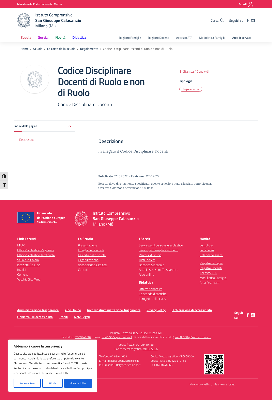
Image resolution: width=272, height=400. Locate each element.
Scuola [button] (26, 37)
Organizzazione (88, 259)
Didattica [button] (79, 37)
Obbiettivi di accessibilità (35, 316)
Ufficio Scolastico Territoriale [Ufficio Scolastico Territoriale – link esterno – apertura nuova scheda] (36, 255)
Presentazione (87, 245)
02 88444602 (83, 337)
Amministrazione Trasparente (158, 269)
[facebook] (248, 20)
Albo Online (73, 310)
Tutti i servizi (147, 259)
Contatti (83, 269)
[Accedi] (246, 4)
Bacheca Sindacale (151, 264)
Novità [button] (60, 37)
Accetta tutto (78, 383)
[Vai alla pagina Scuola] (37, 48)
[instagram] (253, 20)
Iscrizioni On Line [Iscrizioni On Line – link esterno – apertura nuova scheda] (28, 264)
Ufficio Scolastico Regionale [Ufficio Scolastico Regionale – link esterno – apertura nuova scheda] (35, 250)
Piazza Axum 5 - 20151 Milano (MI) (141, 333)
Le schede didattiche (153, 293)
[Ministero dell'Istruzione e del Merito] (39, 4)
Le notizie (206, 245)
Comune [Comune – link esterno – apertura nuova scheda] (22, 274)
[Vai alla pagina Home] (24, 48)
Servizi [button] (43, 37)
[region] (52, 366)
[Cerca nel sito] (217, 20)
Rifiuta (52, 383)
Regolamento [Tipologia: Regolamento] (191, 89)
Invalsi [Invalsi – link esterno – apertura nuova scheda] (21, 269)
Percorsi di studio (150, 255)
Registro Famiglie (130, 37)
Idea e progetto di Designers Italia (212, 384)
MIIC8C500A (150, 349)
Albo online (146, 274)
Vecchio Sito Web (28, 279)
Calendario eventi (211, 255)
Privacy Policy (156, 310)
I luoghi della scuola (91, 250)
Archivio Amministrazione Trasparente (113, 310)
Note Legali (82, 316)
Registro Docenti (158, 37)
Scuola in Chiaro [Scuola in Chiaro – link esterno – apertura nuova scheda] (28, 259)
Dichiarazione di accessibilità (192, 310)
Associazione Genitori (92, 264)
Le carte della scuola (92, 255)
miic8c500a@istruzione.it (117, 337)
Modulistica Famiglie (212, 37)
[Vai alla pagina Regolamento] (89, 48)
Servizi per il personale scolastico (161, 245)
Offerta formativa (150, 288)
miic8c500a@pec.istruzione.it (193, 337)
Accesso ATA (184, 37)
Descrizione (26, 139)
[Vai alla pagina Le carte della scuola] (61, 48)
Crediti (63, 316)
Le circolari (207, 250)
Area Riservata (241, 37)
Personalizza (27, 383)
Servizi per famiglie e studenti (158, 250)
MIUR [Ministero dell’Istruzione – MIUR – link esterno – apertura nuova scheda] (21, 245)
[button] (44, 126)
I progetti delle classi (152, 298)
